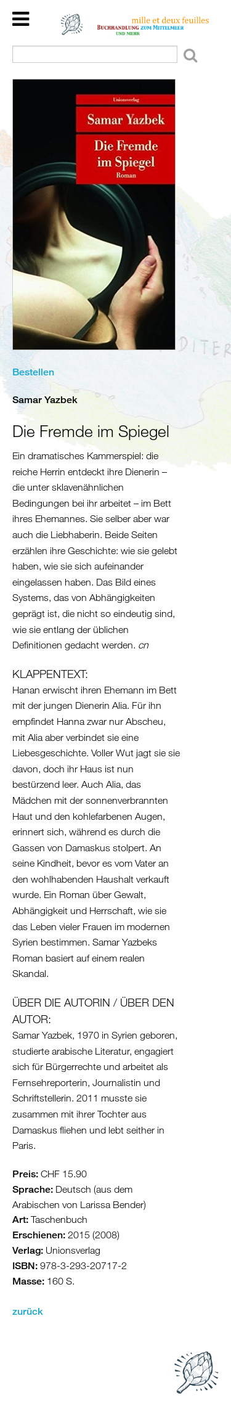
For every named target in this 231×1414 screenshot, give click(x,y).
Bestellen (33, 372)
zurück (27, 1311)
